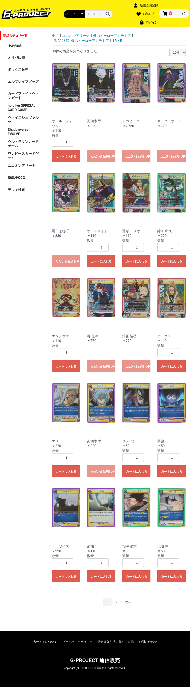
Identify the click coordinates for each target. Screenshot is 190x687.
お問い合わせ (148, 641)
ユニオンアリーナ (21, 166)
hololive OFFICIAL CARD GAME (21, 108)
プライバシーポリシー (77, 641)
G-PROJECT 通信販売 (95, 660)
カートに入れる (66, 156)
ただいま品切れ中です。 (103, 156)
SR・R (117, 41)
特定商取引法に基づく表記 (116, 641)
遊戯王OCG (16, 178)
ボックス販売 (18, 70)
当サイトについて (45, 641)
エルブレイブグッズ (23, 82)
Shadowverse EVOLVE (18, 132)
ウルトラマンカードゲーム (23, 144)
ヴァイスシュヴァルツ (23, 120)
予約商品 (14, 46)
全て (55, 36)
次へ (128, 602)
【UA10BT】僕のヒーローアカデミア (80, 41)
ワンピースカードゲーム (23, 156)
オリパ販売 (16, 58)
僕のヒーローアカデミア (112, 36)
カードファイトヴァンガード (23, 96)
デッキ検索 (16, 190)
